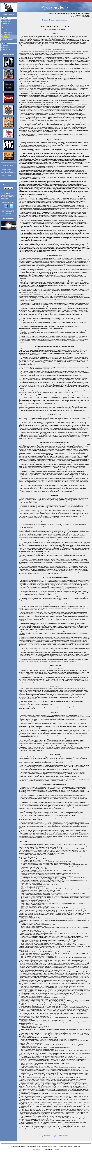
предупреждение (36, 1149)
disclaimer (57, 1149)
